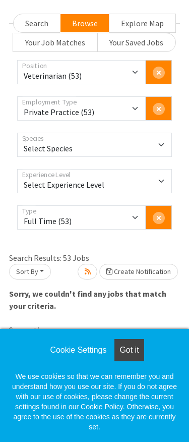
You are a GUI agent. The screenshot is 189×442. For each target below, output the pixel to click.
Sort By (27, 271)
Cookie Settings (78, 350)
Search (36, 23)
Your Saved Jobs (136, 42)
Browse (85, 23)
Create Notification (138, 271)
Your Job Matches (55, 42)
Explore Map (142, 23)
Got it (129, 350)
